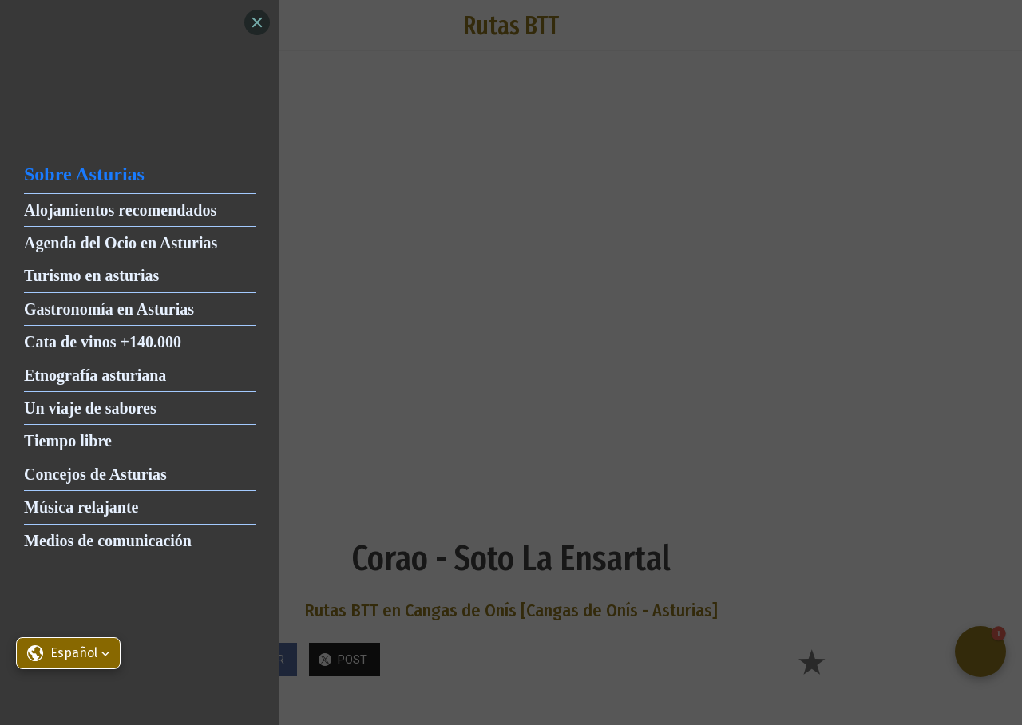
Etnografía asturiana (95, 375)
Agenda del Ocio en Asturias (120, 243)
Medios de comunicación (108, 540)
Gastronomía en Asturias (109, 309)
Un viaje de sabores (90, 408)
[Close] (257, 22)
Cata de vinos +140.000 (102, 342)
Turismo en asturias (91, 275)
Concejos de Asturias (95, 474)
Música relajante (81, 507)
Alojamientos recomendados (120, 210)
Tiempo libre (68, 441)
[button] (68, 653)
